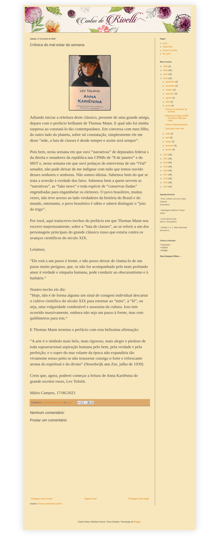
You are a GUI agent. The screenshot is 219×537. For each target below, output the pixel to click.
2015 (165, 182)
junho (168, 105)
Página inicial (90, 499)
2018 (165, 170)
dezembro (170, 82)
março (169, 141)
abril (168, 137)
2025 (165, 70)
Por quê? (167, 54)
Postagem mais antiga (138, 499)
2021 (165, 158)
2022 (165, 155)
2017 (165, 174)
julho (168, 102)
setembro (170, 94)
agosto (169, 98)
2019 (165, 166)
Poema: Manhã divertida (176, 124)
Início (165, 43)
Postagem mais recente (41, 499)
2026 (165, 66)
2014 (165, 186)
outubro (169, 90)
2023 (165, 78)
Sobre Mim (167, 47)
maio (168, 133)
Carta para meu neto (174, 128)
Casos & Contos (170, 50)
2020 (165, 162)
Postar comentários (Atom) (50, 504)
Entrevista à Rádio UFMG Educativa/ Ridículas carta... (177, 118)
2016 (165, 178)
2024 (165, 74)
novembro (170, 86)
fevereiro (170, 145)
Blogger (137, 522)
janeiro (169, 149)
